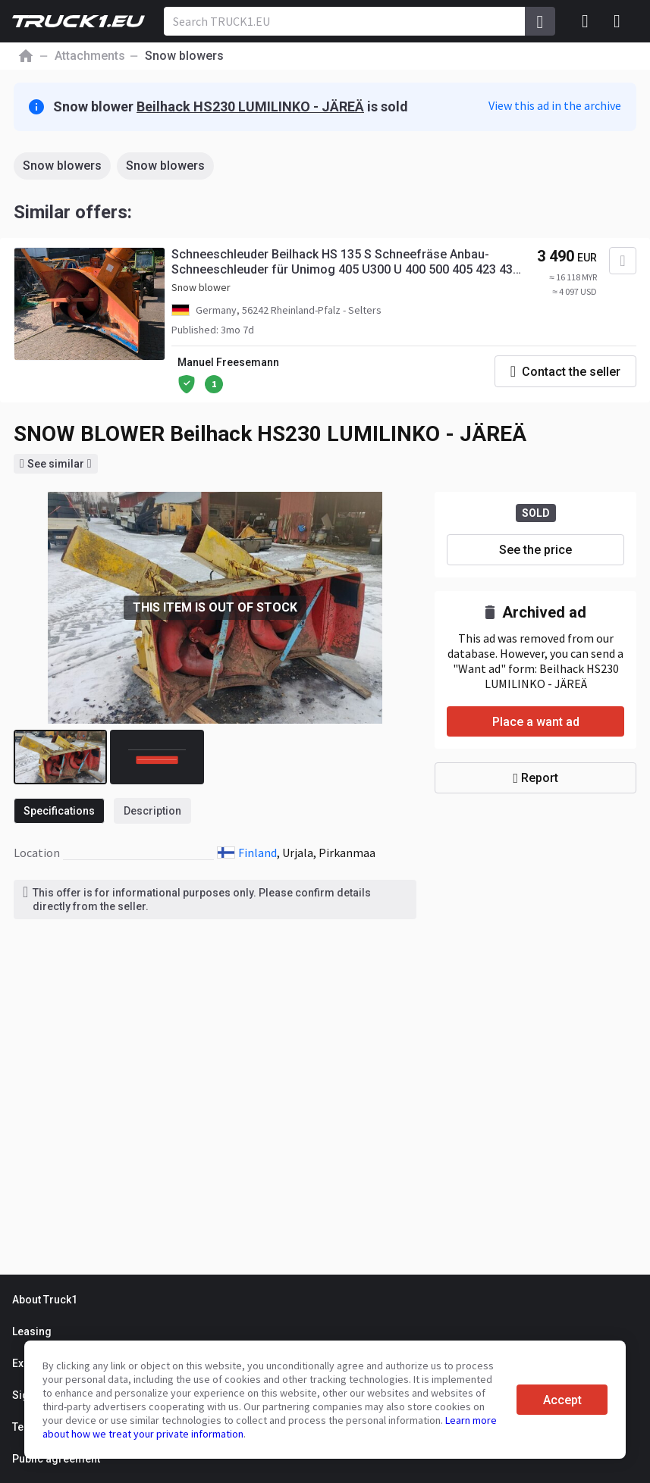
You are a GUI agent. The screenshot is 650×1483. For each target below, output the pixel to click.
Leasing (32, 1331)
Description (152, 811)
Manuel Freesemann (228, 362)
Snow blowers (62, 165)
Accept (562, 1400)
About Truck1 (44, 1300)
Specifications (59, 811)
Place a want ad (535, 722)
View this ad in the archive (554, 105)
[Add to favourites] (622, 260)
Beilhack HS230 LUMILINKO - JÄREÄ (250, 106)
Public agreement (56, 1459)
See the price (535, 550)
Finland (257, 852)
